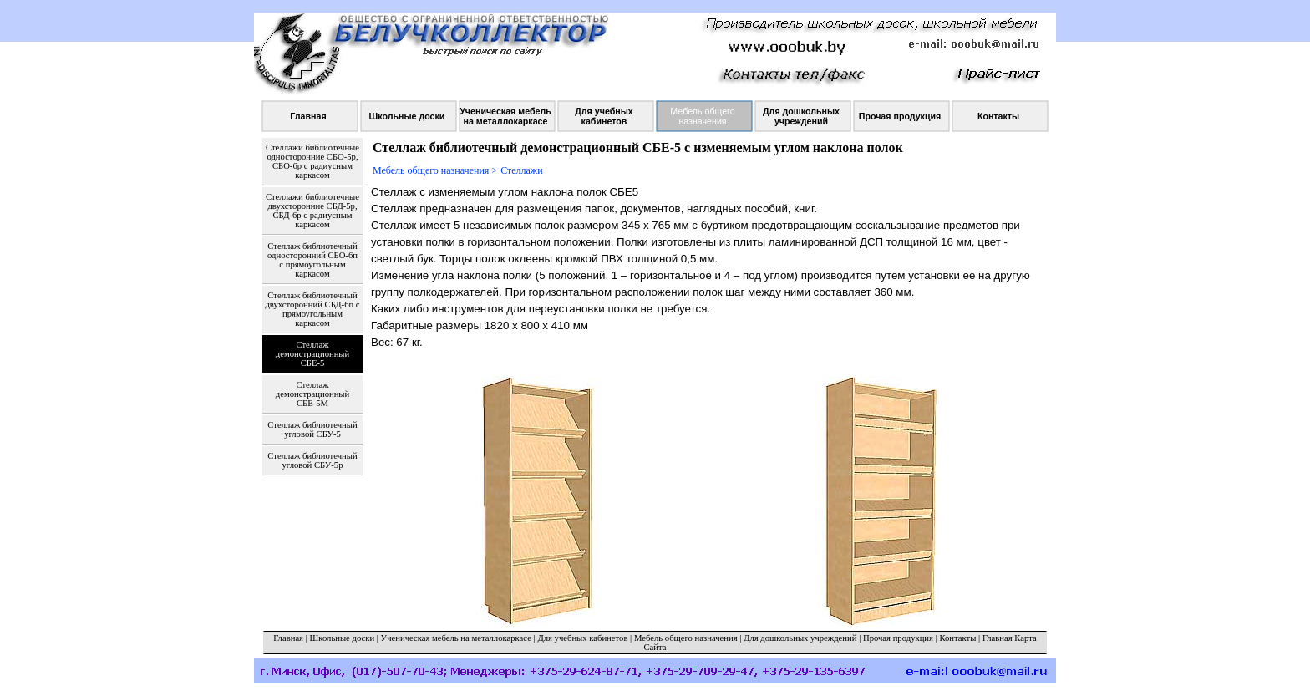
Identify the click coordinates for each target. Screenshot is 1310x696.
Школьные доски (342, 638)
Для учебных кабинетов (582, 638)
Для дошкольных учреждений (800, 638)
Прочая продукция (898, 638)
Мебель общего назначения (686, 638)
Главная (288, 638)
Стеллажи (521, 170)
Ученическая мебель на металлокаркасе (456, 638)
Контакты (957, 638)
